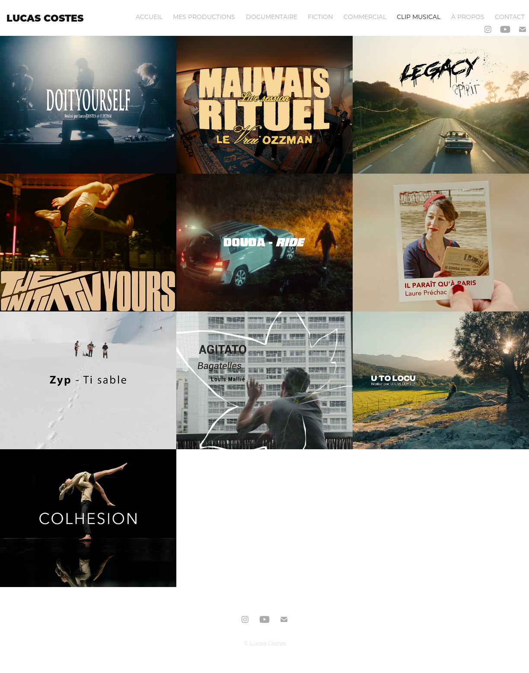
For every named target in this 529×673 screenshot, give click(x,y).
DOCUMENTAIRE (271, 17)
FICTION (320, 17)
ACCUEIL (149, 17)
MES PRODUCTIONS (204, 17)
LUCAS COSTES (44, 17)
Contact (510, 17)
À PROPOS (467, 17)
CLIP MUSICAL (418, 17)
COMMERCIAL (365, 17)
